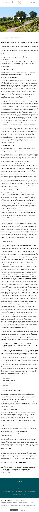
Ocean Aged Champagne (30, 491)
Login (24, 494)
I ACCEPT (13, 510)
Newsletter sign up (17, 494)
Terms (7, 488)
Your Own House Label (17, 491)
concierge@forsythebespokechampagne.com (17, 158)
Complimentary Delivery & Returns (24, 488)
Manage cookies (24, 510)
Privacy (12, 488)
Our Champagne (6, 491)
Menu (19, 2)
